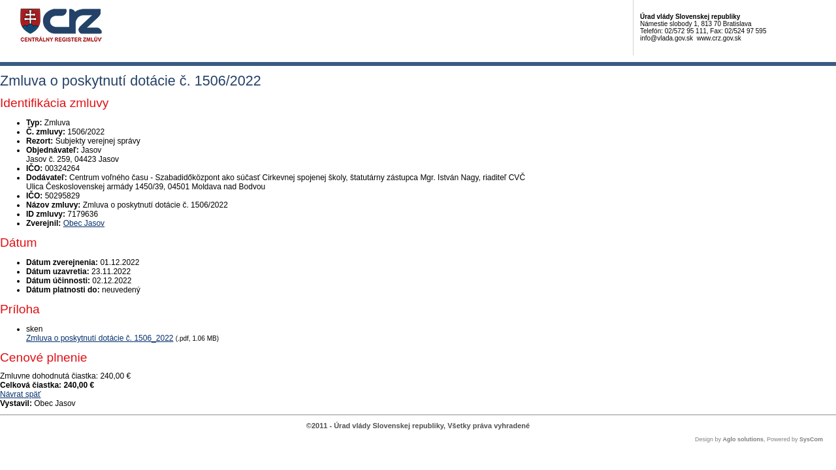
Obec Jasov (83, 223)
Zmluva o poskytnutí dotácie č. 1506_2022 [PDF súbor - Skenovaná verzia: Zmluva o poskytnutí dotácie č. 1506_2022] (99, 338)
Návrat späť (20, 394)
